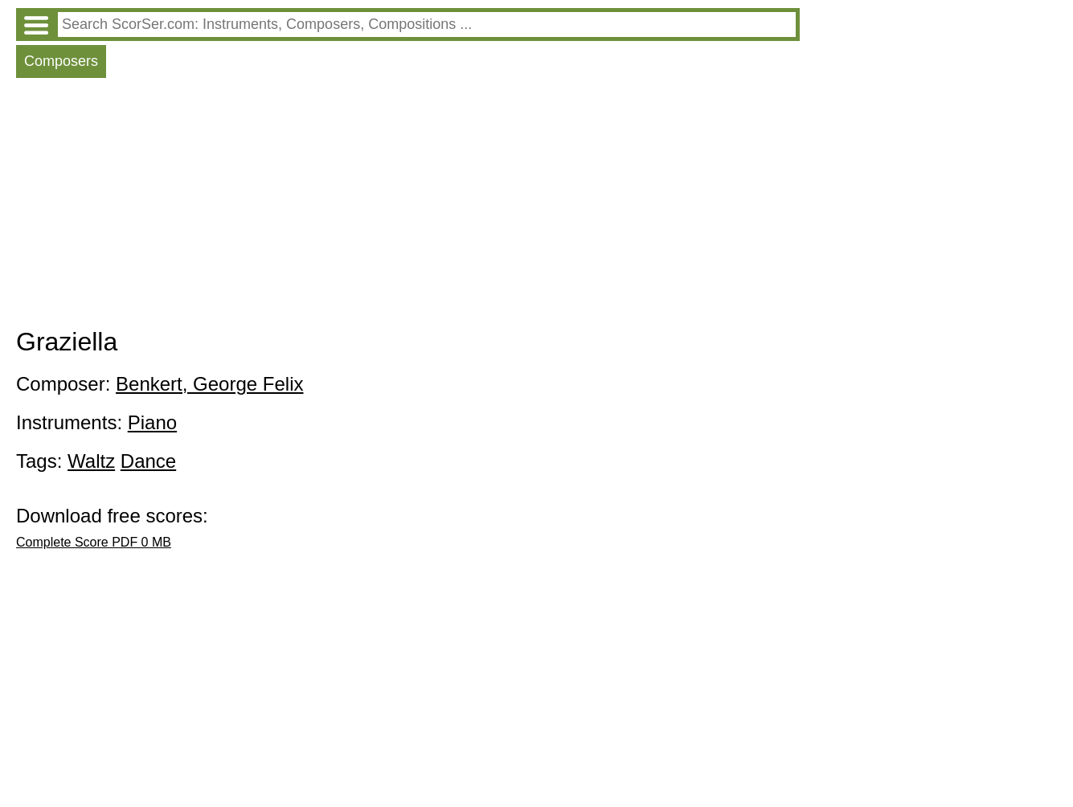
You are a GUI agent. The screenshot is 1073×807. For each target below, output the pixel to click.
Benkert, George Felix (209, 384)
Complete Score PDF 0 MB (93, 542)
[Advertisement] (408, 206)
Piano (152, 422)
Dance (148, 461)
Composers (61, 61)
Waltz (91, 461)
